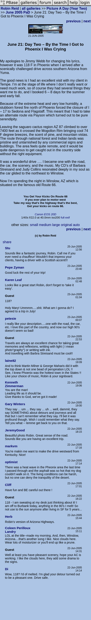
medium (45, 225)
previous (73, 21)
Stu (7, 248)
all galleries (31, 8)
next (87, 21)
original (66, 225)
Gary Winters (15, 404)
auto (76, 225)
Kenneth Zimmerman (14, 384)
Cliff (8, 485)
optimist (11, 462)
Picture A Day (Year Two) (66, 8)
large (56, 225)
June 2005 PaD (18, 12)
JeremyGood (15, 430)
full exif (65, 217)
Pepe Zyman (14, 267)
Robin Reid (10, 8)
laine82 (10, 360)
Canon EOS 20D (45, 214)
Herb (8, 516)
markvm (11, 446)
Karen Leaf (13, 280)
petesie (10, 318)
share (7, 242)
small (34, 225)
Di (6, 569)
